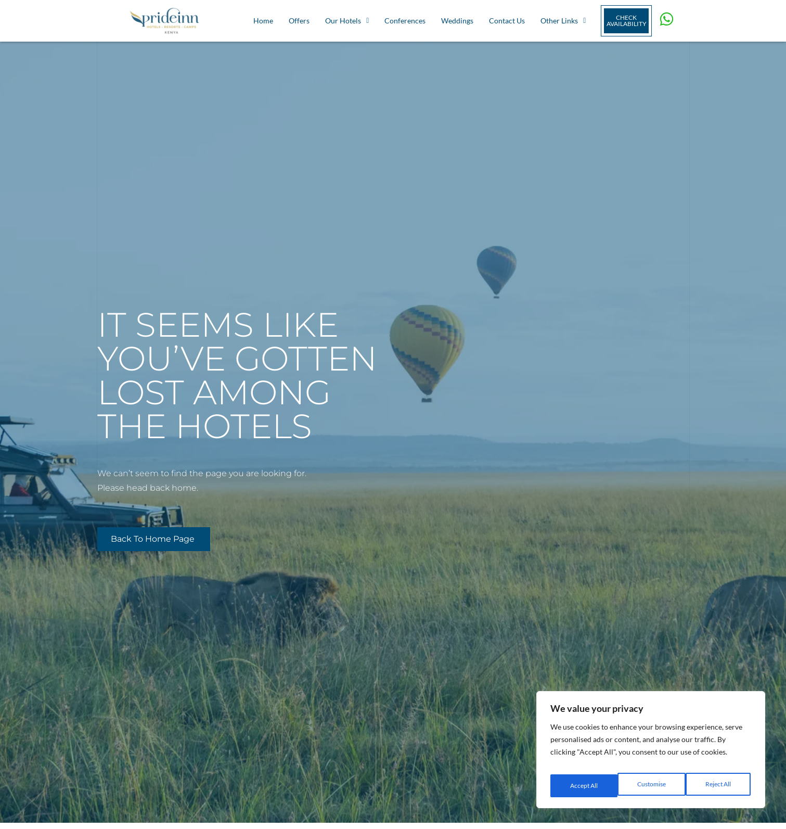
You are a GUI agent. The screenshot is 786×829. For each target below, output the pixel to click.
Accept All (719, 785)
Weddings (457, 20)
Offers (299, 20)
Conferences (405, 20)
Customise (583, 785)
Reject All (651, 785)
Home (263, 20)
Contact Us (507, 20)
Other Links (563, 20)
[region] (650, 753)
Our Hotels (347, 20)
